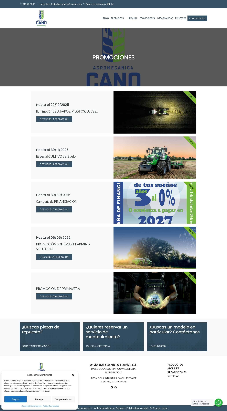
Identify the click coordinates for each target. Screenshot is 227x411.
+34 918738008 (158, 346)
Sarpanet (120, 408)
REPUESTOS (180, 18)
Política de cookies (159, 408)
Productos (175, 364)
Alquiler (173, 368)
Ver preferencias (63, 399)
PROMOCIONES (147, 18)
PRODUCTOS (118, 18)
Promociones (176, 372)
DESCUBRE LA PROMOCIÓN (54, 119)
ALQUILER (133, 18)
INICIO (106, 18)
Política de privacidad (51, 406)
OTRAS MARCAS (165, 18)
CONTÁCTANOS (197, 18)
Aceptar (15, 399)
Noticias (173, 376)
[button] (73, 374)
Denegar (39, 399)
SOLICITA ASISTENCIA (99, 346)
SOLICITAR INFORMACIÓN (38, 346)
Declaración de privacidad (31, 406)
